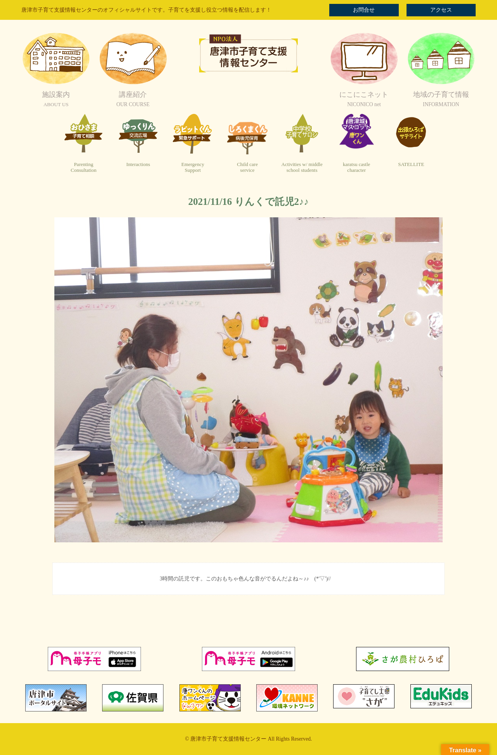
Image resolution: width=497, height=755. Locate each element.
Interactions (138, 164)
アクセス (441, 10)
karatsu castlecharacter (356, 167)
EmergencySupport (192, 167)
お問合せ (364, 10)
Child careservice (247, 167)
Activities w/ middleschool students (302, 167)
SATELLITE (411, 164)
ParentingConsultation (83, 167)
